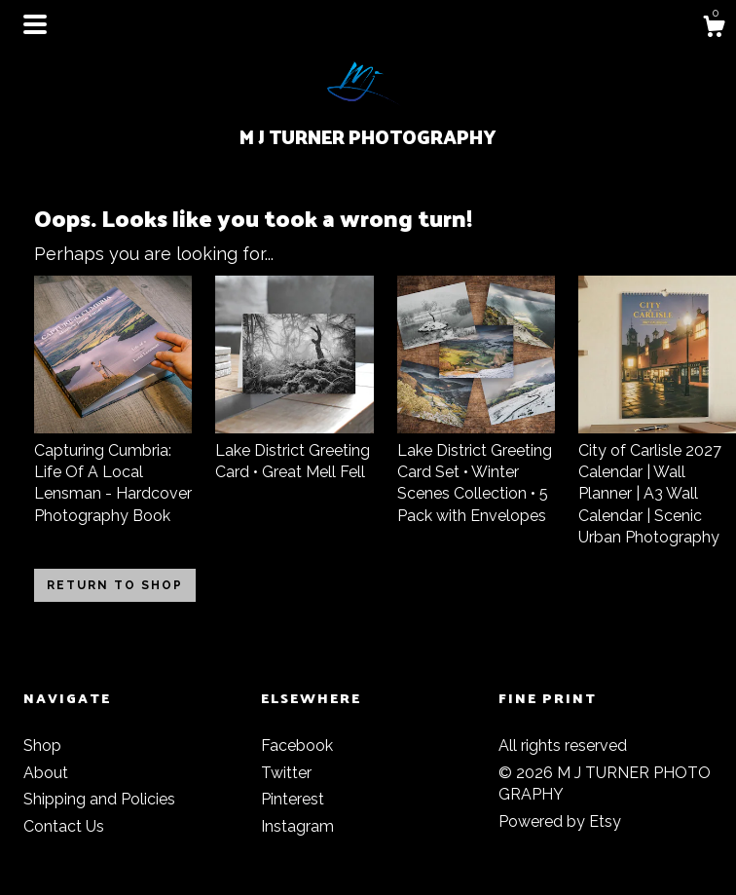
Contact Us (63, 826)
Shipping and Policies (99, 799)
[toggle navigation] (35, 24)
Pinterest (292, 799)
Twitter (286, 773)
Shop (42, 745)
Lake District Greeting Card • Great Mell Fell (294, 450)
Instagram (297, 826)
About (45, 773)
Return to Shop (115, 585)
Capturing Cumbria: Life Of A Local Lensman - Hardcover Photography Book (113, 472)
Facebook (297, 745)
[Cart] (713, 29)
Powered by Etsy (559, 821)
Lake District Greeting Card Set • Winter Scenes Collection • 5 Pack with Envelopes (476, 472)
